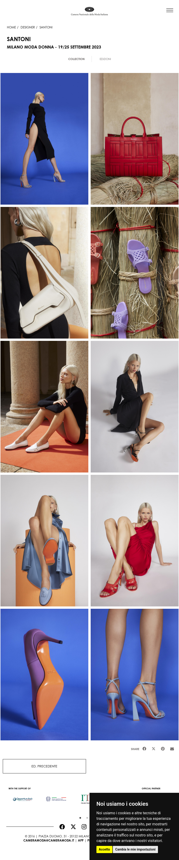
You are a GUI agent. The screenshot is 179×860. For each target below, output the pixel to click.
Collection (76, 59)
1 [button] (79, 817)
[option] (23, 797)
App (80, 840)
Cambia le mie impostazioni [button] (135, 849)
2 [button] (86, 817)
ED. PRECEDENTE (44, 766)
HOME (11, 27)
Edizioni (105, 59)
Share (135, 749)
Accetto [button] (104, 849)
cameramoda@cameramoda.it (48, 840)
